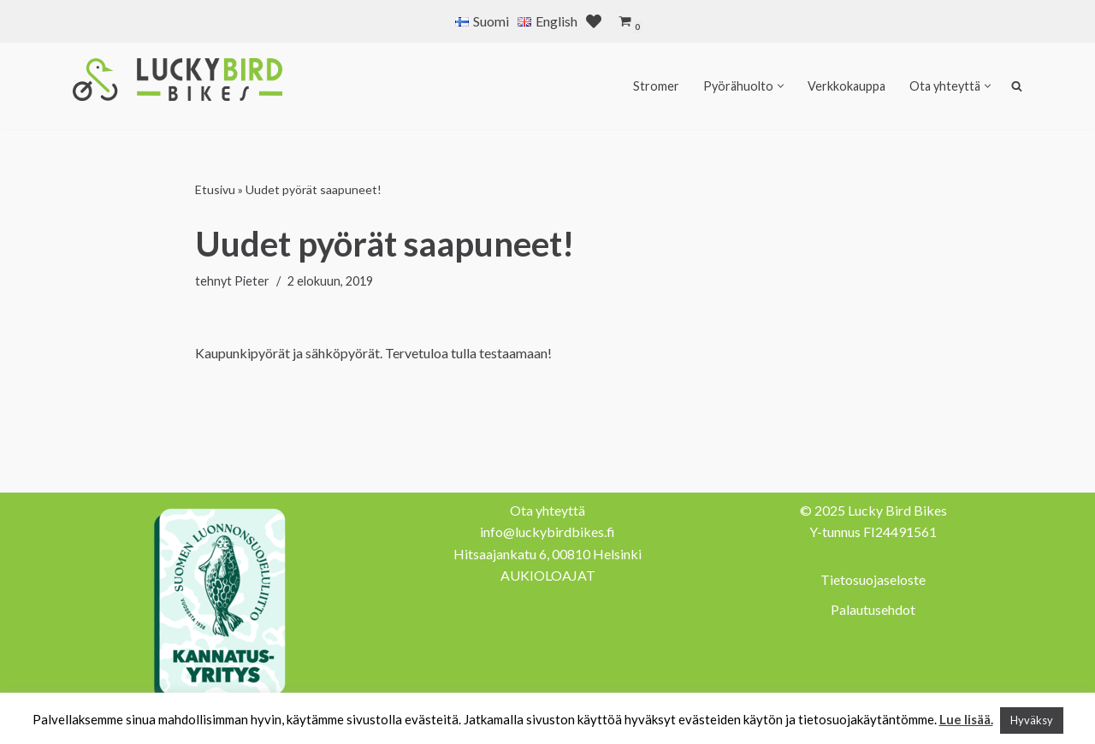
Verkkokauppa (846, 86)
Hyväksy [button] (1031, 720)
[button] (781, 86)
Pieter (251, 281)
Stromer (656, 86)
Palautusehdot (873, 609)
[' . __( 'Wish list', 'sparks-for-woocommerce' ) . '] (593, 21)
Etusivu (215, 189)
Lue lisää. (966, 719)
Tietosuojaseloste (873, 579)
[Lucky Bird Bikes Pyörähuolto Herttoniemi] (177, 79)
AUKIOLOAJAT (547, 575)
